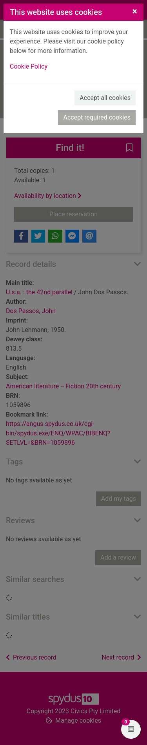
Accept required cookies (97, 117)
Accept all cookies (105, 98)
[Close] (134, 11)
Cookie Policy (28, 66)
